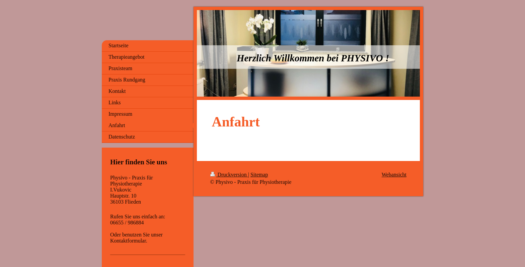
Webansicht (394, 174)
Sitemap (259, 174)
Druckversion (229, 174)
